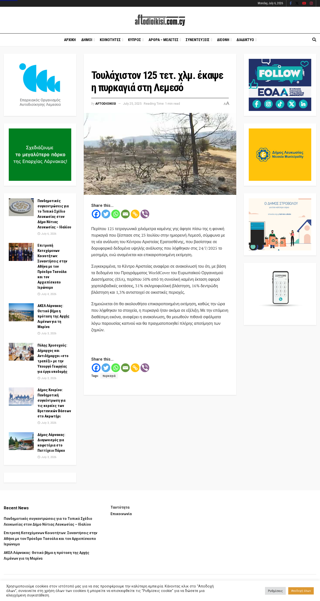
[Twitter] (106, 214)
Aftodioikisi (105, 103)
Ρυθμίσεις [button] (275, 591)
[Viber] (144, 214)
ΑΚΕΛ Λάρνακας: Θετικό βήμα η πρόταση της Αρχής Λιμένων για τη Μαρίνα (54, 316)
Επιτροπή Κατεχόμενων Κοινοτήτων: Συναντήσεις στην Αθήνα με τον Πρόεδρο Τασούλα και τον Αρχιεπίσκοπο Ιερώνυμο (52, 266)
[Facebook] (96, 214)
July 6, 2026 (47, 233)
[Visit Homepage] (160, 20)
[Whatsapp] (115, 214)
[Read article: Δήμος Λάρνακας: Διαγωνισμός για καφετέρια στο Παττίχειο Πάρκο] (21, 441)
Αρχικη (70, 40)
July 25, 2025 (132, 103)
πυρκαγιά (109, 376)
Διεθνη (223, 40)
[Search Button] (314, 40)
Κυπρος (134, 40)
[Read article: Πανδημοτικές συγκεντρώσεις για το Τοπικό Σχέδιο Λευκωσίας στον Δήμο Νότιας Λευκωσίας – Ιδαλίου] (21, 207)
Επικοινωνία (121, 514)
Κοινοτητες (110, 40)
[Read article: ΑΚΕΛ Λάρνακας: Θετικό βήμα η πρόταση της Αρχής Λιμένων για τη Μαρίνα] (21, 312)
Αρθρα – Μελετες (163, 40)
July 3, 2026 (47, 333)
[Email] (125, 214)
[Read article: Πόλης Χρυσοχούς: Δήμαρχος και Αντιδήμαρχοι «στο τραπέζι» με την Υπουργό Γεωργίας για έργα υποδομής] (21, 352)
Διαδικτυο (245, 40)
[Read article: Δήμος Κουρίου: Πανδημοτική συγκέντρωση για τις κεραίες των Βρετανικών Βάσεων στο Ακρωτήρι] (21, 396)
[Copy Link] (135, 214)
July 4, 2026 (47, 294)
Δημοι (86, 40)
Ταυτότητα (120, 507)
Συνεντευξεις (198, 40)
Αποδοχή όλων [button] (301, 590)
